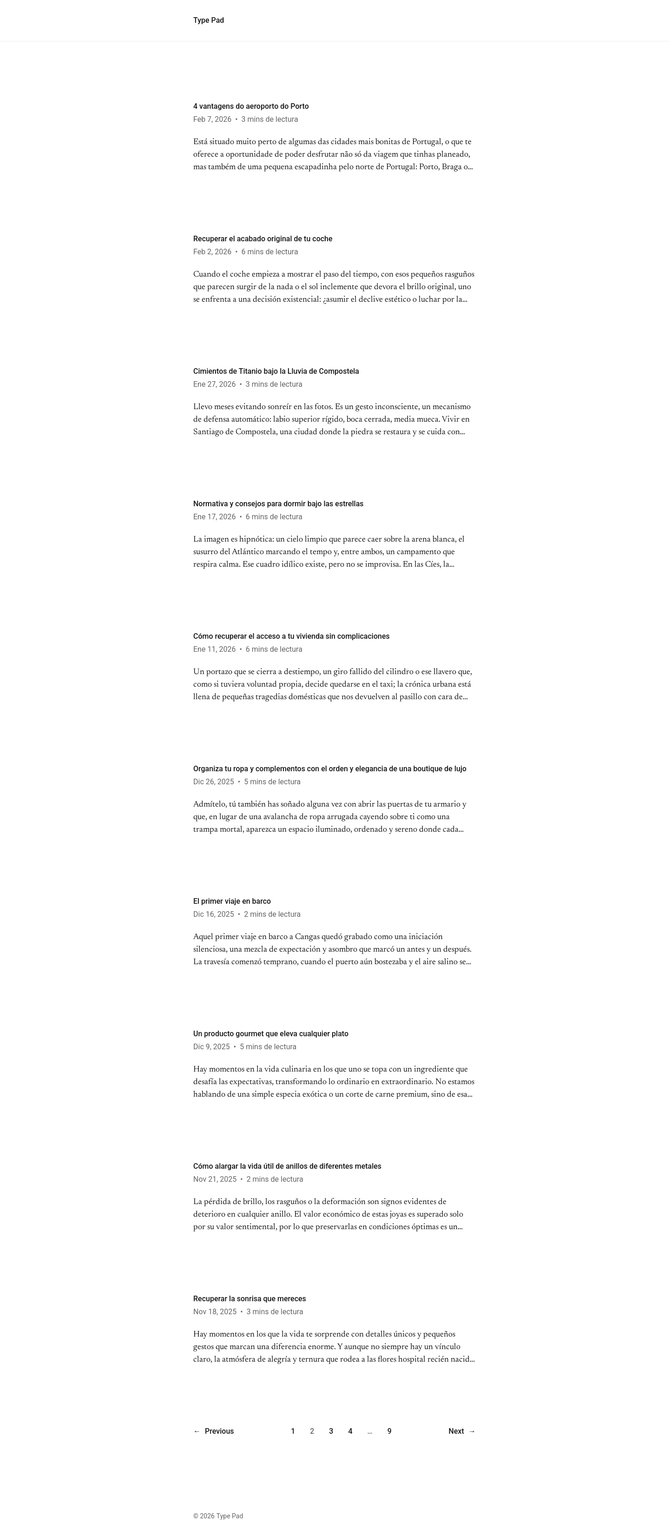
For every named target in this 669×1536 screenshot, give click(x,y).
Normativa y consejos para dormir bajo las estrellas (278, 503)
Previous (213, 1431)
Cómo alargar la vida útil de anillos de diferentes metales (287, 1166)
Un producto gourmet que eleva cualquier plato (270, 1033)
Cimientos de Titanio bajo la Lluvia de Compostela (276, 371)
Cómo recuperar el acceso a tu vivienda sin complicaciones (291, 636)
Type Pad (208, 20)
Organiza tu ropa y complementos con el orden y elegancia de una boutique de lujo (329, 768)
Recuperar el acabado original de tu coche (263, 238)
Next (462, 1431)
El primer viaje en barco (232, 901)
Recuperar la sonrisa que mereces (249, 1298)
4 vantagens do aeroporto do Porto (251, 106)
